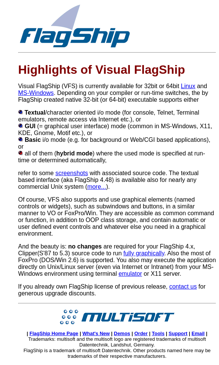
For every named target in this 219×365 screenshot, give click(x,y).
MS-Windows (36, 93)
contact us (183, 286)
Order (141, 333)
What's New (96, 333)
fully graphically (143, 253)
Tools (158, 333)
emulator (130, 273)
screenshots (72, 173)
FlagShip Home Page (53, 333)
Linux (188, 86)
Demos (122, 333)
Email (198, 333)
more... (96, 186)
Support (178, 333)
